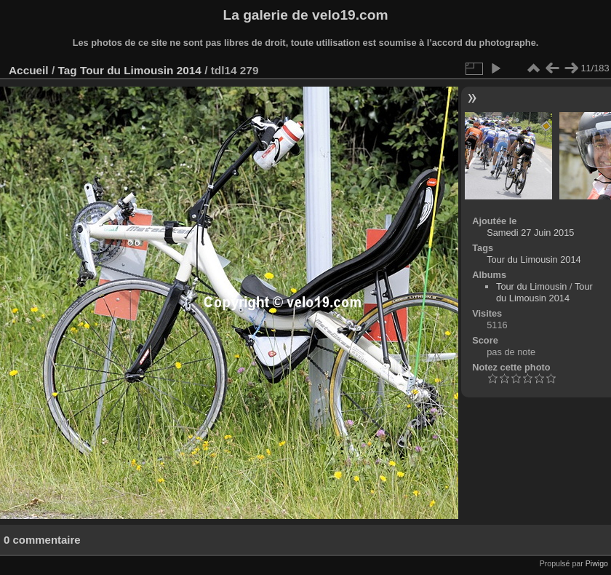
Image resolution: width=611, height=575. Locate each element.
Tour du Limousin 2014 (140, 70)
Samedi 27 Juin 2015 (530, 232)
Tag (66, 70)
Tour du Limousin (531, 286)
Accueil (29, 70)
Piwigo (597, 563)
